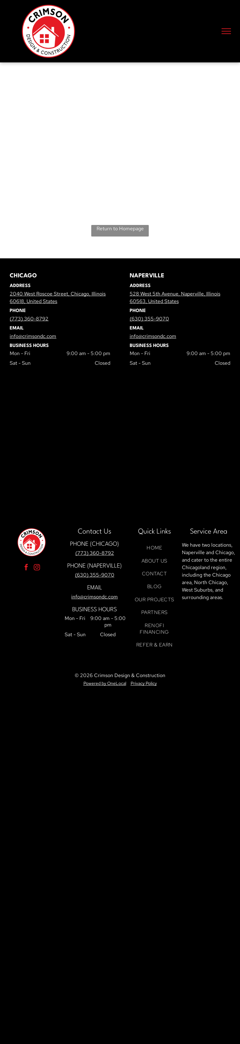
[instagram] (37, 568)
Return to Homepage (120, 228)
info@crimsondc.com (94, 596)
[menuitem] (154, 547)
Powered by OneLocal (104, 683)
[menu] (226, 31)
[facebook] (26, 568)
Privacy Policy (144, 683)
